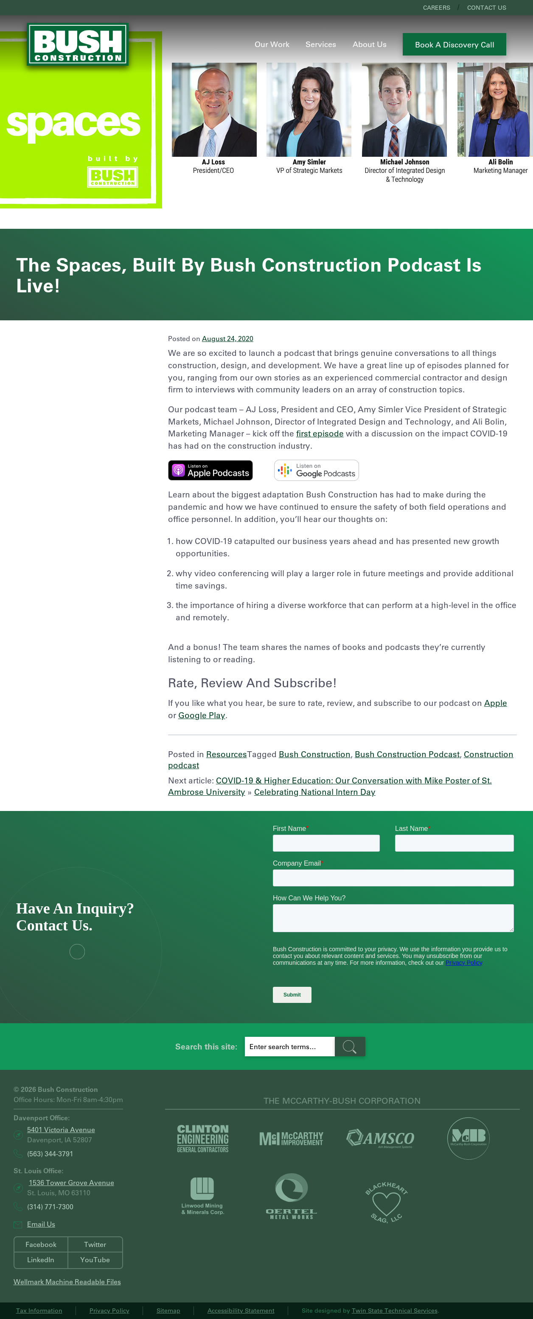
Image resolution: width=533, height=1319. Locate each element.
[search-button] (350, 1047)
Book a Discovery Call (454, 44)
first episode (320, 433)
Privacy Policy (109, 1310)
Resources (226, 754)
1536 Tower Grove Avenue (71, 1182)
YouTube (95, 1259)
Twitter (95, 1244)
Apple (495, 702)
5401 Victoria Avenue (61, 1129)
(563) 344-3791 (50, 1153)
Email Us (41, 1223)
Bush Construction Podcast (407, 754)
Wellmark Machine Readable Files (67, 1281)
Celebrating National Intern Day (315, 791)
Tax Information (39, 1310)
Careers (436, 7)
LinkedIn (40, 1259)
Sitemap (168, 1310)
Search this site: (206, 1046)
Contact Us (486, 7)
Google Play (201, 715)
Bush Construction (315, 754)
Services (321, 44)
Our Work (272, 44)
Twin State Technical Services (395, 1310)
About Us (370, 44)
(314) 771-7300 (50, 1206)
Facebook (40, 1244)
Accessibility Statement (241, 1310)
